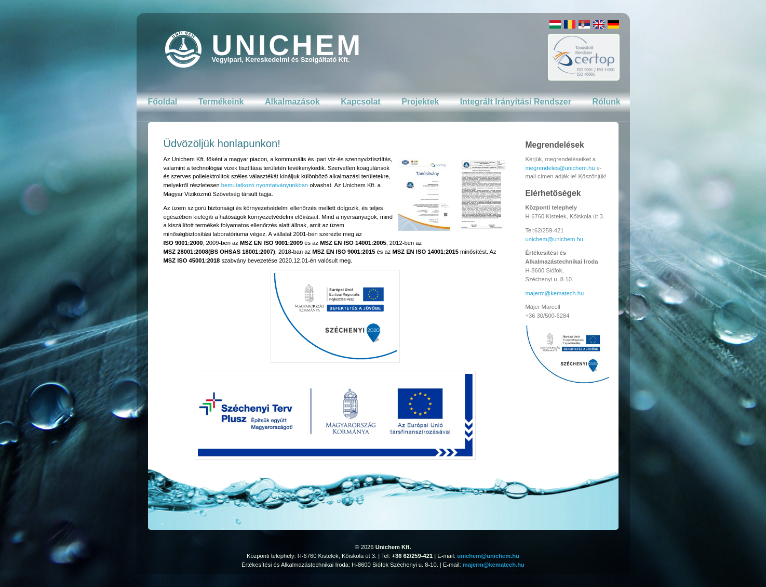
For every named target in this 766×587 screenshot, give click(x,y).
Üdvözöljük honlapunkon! (222, 143)
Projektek (420, 101)
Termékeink (221, 101)
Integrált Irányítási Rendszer (515, 101)
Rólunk (606, 101)
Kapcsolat (360, 101)
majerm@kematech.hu (555, 293)
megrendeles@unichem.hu (560, 168)
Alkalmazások (292, 101)
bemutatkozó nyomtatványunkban (264, 185)
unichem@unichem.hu (554, 239)
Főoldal (162, 101)
